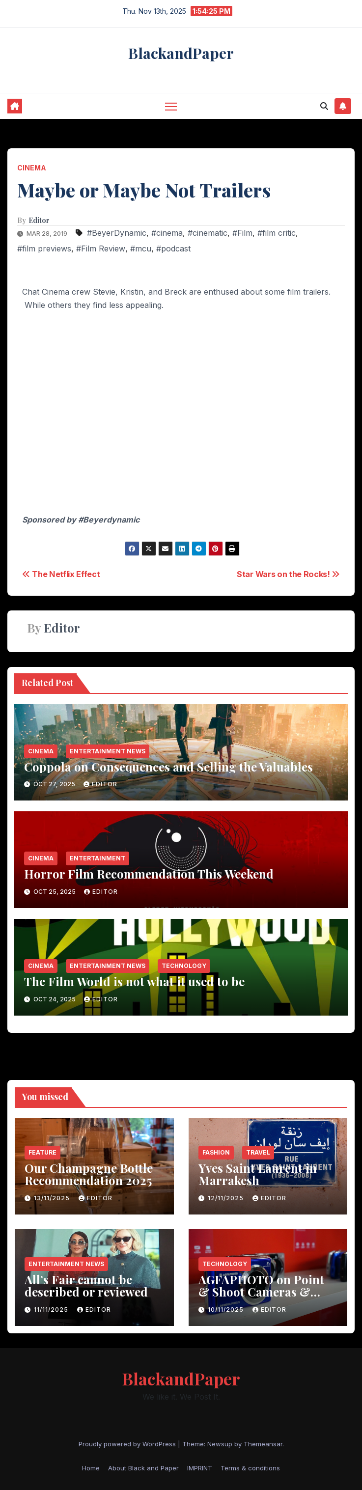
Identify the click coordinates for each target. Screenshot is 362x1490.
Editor (39, 220)
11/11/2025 (52, 1309)
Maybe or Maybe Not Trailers (144, 189)
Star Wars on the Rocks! (288, 574)
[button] (324, 106)
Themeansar (263, 1444)
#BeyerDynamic (116, 233)
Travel (258, 1152)
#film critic (276, 233)
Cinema (31, 168)
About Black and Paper (143, 1468)
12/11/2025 (227, 1198)
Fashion (216, 1152)
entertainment (97, 858)
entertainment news (107, 751)
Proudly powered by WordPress (128, 1444)
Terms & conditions (250, 1468)
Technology (184, 965)
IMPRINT (199, 1468)
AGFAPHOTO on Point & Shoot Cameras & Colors (261, 1291)
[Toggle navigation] (171, 106)
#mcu (140, 248)
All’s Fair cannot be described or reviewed (86, 1285)
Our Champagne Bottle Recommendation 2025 (89, 1174)
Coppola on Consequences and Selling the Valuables (168, 766)
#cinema (167, 233)
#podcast (173, 248)
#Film (242, 233)
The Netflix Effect (61, 574)
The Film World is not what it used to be (134, 981)
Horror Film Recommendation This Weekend (149, 874)
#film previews (44, 248)
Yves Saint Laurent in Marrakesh (257, 1174)
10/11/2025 (227, 1309)
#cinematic (207, 233)
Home (91, 1468)
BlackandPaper (181, 53)
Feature (42, 1152)
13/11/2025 (53, 1198)
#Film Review (100, 248)
